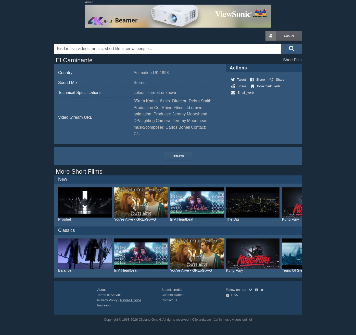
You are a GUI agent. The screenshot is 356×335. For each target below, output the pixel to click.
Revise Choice (130, 300)
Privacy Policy (107, 300)
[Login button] (270, 36)
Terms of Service (109, 295)
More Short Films (79, 171)
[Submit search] (291, 49)
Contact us (169, 300)
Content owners (172, 295)
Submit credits (171, 290)
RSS (232, 295)
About (101, 290)
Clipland (81, 36)
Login (289, 35)
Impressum (105, 305)
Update (178, 156)
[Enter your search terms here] (167, 49)
